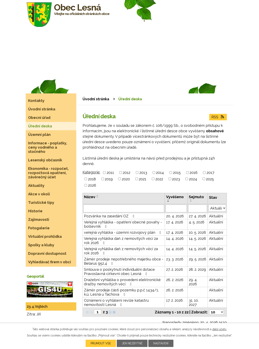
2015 (177, 172)
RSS (218, 117)
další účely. (219, 329)
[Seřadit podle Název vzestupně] (97, 195)
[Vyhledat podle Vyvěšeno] (176, 208)
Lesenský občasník (45, 160)
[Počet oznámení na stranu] (216, 312)
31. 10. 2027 (193, 302)
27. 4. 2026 (197, 216)
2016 (193, 172)
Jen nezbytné (132, 343)
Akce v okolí (39, 194)
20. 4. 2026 (175, 216)
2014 (160, 172)
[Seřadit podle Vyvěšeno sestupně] (168, 201)
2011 (110, 172)
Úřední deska (40, 126)
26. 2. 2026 (174, 280)
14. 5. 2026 (197, 238)
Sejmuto (196, 197)
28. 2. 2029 (197, 269)
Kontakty (36, 100)
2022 (159, 179)
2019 (109, 179)
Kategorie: (91, 172)
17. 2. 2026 (174, 300)
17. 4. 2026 (174, 222)
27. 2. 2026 (174, 269)
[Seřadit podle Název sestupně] (97, 197)
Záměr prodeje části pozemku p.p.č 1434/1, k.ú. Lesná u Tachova (121, 292)
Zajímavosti (38, 219)
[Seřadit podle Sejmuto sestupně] (191, 201)
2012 (126, 172)
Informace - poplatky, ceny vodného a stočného (47, 147)
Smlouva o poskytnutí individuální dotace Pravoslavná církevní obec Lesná (119, 271)
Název (89, 197)
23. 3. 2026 (174, 259)
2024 (193, 179)
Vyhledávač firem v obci (49, 262)
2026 (92, 185)
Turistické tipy (41, 202)
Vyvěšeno (175, 197)
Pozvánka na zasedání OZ (110, 216)
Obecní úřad (39, 117)
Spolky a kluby (41, 245)
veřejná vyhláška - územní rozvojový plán (123, 232)
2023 (176, 179)
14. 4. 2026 (175, 238)
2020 (126, 179)
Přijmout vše (101, 343)
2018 (92, 179)
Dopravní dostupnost (47, 253)
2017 (210, 172)
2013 (143, 172)
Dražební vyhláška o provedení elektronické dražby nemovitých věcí (122, 282)
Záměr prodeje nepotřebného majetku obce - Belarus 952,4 (123, 261)
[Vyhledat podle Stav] (217, 208)
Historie (35, 211)
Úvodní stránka (96, 99)
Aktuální (216, 216)
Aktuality (36, 185)
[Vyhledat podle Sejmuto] (197, 208)
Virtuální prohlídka (45, 236)
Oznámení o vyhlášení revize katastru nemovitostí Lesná (116, 302)
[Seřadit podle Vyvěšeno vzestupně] (168, 200)
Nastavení (160, 343)
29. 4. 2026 (193, 282)
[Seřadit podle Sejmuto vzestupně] (191, 200)
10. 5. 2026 (197, 232)
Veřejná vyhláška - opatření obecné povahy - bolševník (123, 224)
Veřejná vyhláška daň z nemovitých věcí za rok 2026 (121, 240)
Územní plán (39, 134)
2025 (210, 179)
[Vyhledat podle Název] (123, 208)
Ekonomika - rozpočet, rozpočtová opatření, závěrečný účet (48, 172)
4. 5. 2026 (196, 222)
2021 (142, 179)
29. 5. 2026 (197, 259)
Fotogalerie (39, 228)
